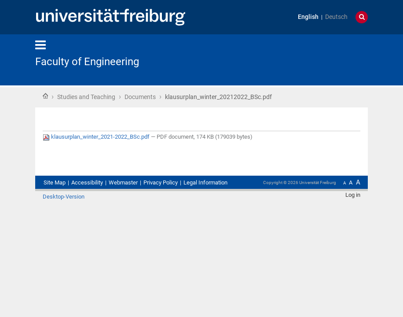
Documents (140, 96)
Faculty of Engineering (87, 61)
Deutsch (336, 17)
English (308, 17)
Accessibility (87, 182)
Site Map (55, 182)
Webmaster (123, 182)
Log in (352, 195)
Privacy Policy (160, 182)
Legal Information (205, 182)
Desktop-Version (63, 196)
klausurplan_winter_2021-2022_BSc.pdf (97, 136)
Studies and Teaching (86, 96)
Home (45, 96)
